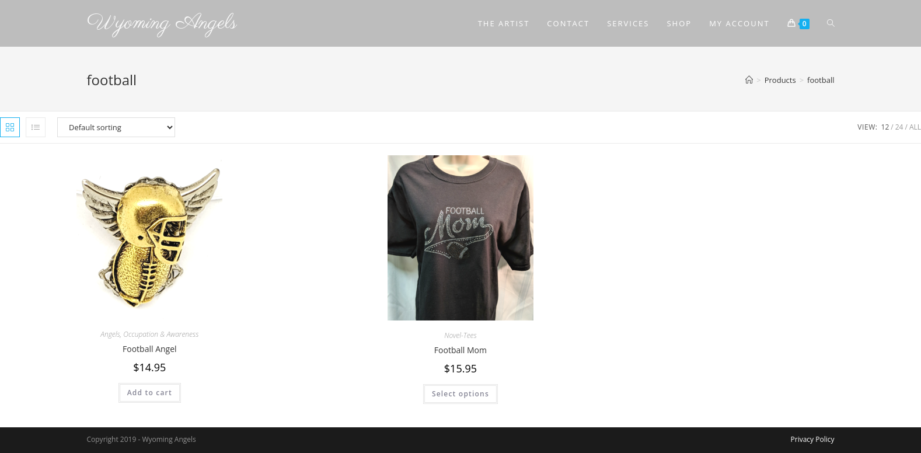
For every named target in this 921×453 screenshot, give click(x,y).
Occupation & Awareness (160, 334)
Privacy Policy (813, 439)
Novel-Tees (460, 335)
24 (899, 127)
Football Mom (460, 350)
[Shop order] (116, 127)
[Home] (749, 80)
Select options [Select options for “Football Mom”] (460, 394)
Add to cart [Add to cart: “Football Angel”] (149, 393)
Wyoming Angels (162, 23)
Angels (110, 334)
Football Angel (150, 348)
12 (885, 127)
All (915, 127)
